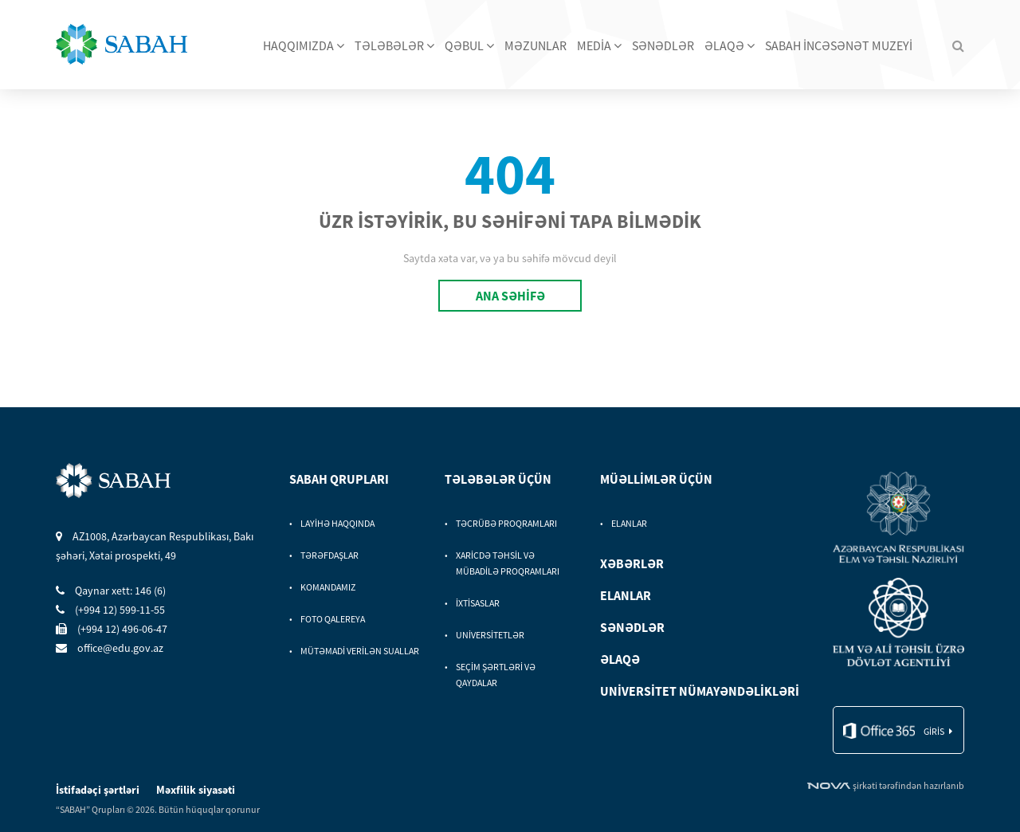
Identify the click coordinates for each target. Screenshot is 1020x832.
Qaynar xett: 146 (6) (111, 590)
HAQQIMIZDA (303, 45)
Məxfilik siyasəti (195, 790)
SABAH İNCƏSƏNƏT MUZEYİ (838, 45)
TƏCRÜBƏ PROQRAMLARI (506, 523)
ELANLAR (629, 523)
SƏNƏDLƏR (663, 45)
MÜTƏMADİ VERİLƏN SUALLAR (359, 651)
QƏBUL (469, 45)
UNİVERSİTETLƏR (490, 635)
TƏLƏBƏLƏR (394, 45)
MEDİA (599, 45)
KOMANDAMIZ (327, 587)
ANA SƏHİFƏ (510, 296)
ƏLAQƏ (729, 45)
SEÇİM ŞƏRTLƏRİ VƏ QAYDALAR (496, 675)
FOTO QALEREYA (332, 619)
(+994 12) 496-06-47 (111, 629)
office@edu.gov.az (109, 648)
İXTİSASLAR (478, 603)
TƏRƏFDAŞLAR (329, 555)
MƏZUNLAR (535, 45)
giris (934, 731)
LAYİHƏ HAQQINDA (337, 523)
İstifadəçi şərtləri (99, 790)
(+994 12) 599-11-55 (110, 609)
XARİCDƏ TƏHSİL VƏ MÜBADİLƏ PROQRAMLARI (507, 563)
